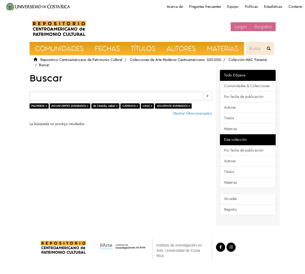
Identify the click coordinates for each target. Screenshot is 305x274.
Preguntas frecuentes (205, 6)
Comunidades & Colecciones (247, 85)
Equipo (233, 6)
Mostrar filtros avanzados (192, 113)
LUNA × (147, 106)
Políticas (251, 6)
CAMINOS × (130, 106)
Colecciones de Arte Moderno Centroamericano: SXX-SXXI (175, 59)
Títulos (229, 118)
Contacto (295, 6)
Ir (208, 95)
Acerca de (175, 6)
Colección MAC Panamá (248, 59)
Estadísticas (273, 6)
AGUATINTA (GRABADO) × (173, 106)
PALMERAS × (39, 106)
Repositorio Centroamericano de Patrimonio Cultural (81, 59)
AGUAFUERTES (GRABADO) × (69, 106)
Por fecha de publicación (243, 96)
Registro (263, 27)
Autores (230, 107)
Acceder (230, 198)
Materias (230, 128)
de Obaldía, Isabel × (105, 106)
